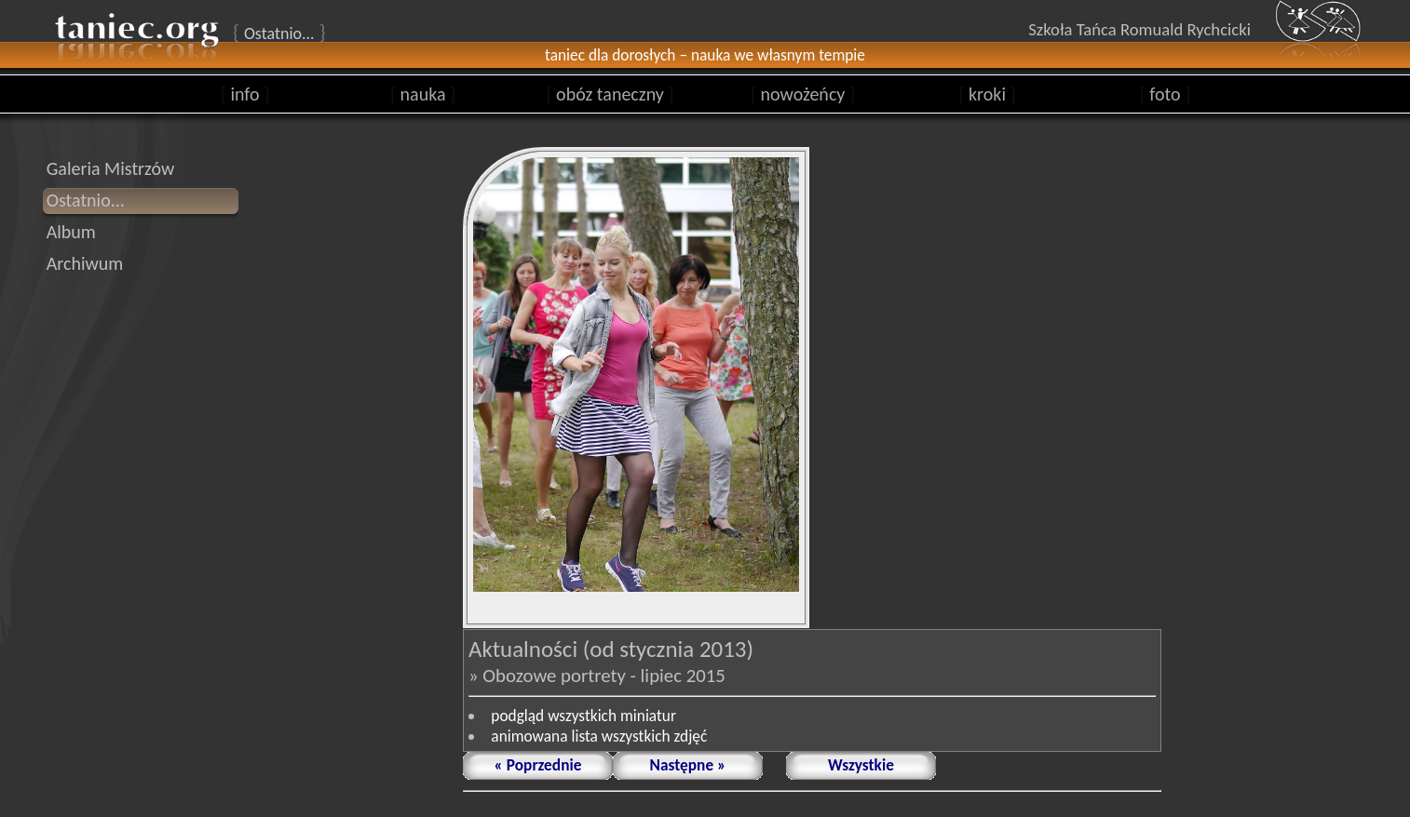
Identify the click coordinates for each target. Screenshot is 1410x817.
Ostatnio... (86, 200)
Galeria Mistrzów (111, 168)
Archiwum (85, 263)
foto (1165, 94)
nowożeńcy (803, 94)
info (245, 94)
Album (71, 232)
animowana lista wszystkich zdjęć (599, 736)
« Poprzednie (538, 765)
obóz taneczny (609, 94)
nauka (422, 94)
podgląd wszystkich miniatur (583, 715)
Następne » (688, 765)
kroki (986, 94)
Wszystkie (861, 765)
